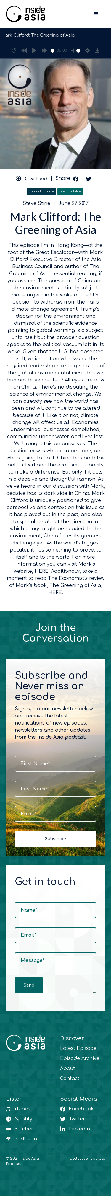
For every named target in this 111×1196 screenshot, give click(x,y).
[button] (96, 14)
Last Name (34, 789)
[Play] (34, 50)
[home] (25, 14)
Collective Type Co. (87, 1158)
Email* (28, 814)
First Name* (35, 763)
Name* (29, 910)
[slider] (52, 50)
